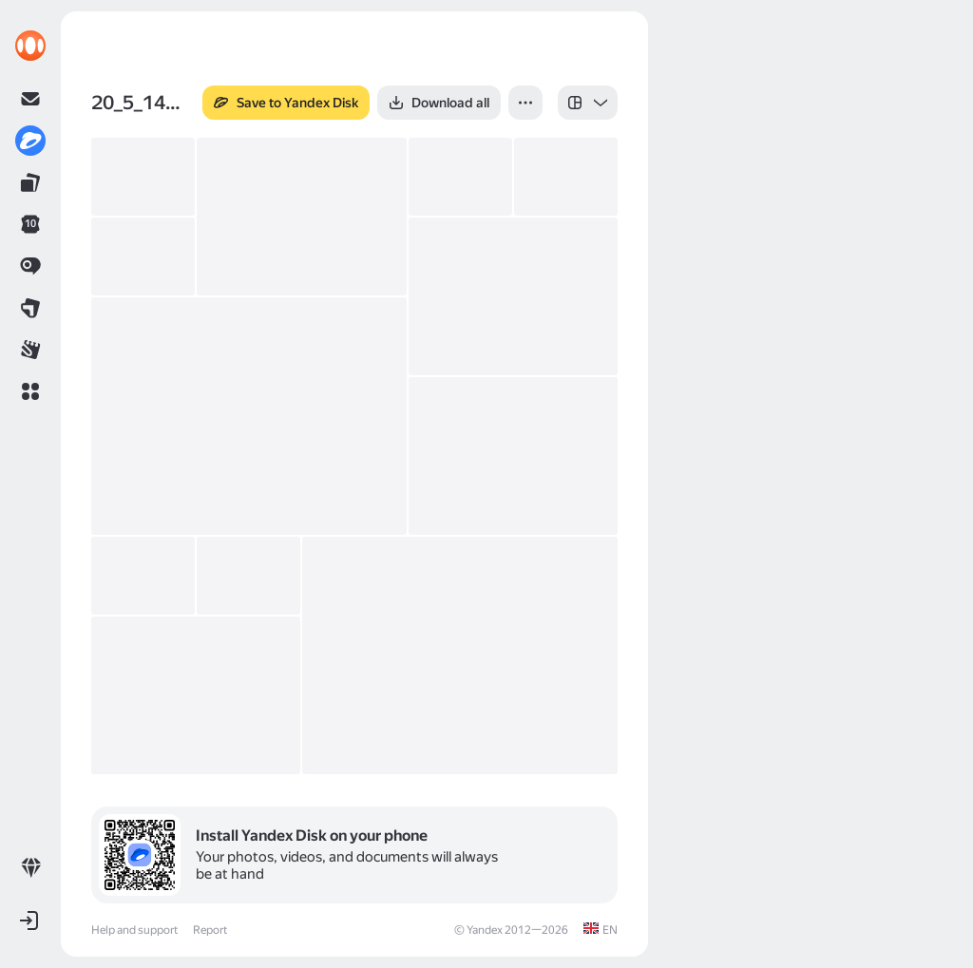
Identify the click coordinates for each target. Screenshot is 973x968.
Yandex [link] (485, 930)
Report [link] (210, 930)
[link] (30, 45)
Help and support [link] (134, 930)
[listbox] (588, 102)
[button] (30, 391)
